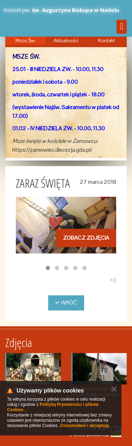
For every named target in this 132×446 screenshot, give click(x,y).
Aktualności (66, 40)
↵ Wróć (66, 302)
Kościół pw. (61, 9)
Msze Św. (25, 40)
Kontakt (106, 40)
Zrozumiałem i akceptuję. (85, 425)
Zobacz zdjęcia (86, 237)
